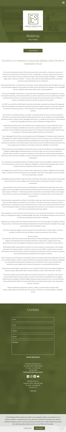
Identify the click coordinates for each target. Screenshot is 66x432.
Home (30, 39)
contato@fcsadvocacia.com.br (33, 372)
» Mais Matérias (33, 50)
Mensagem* (16, 342)
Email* (14, 325)
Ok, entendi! (39, 428)
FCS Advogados (33, 20)
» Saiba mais (27, 428)
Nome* (14, 319)
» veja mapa (33, 391)
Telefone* (15, 331)
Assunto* (15, 336)
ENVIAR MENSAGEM (33, 357)
